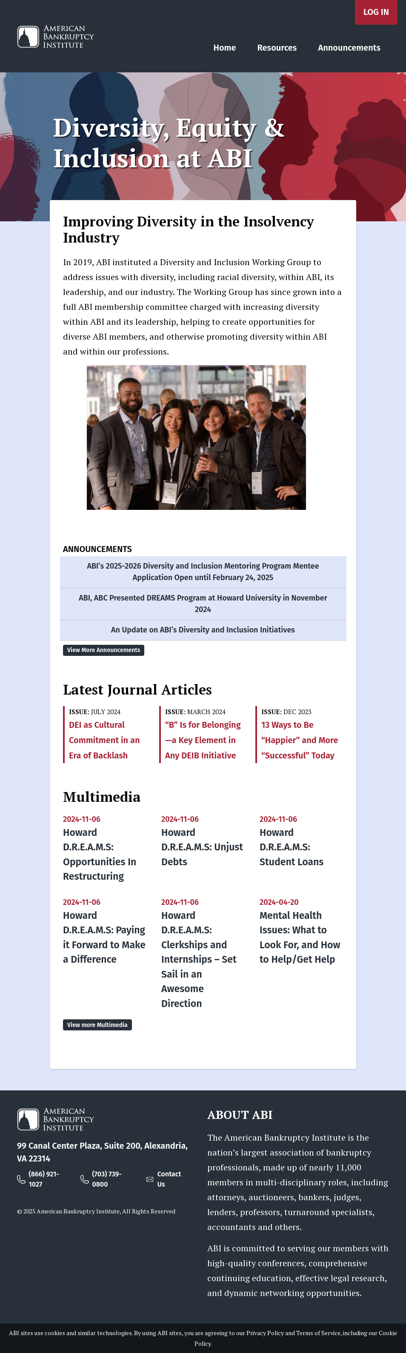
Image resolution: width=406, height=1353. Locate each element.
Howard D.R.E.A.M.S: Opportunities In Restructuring (99, 855)
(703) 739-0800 (107, 1179)
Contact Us (169, 1179)
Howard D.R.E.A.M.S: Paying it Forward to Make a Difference (104, 938)
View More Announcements (103, 650)
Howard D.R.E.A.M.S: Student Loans (291, 847)
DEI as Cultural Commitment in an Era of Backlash (104, 740)
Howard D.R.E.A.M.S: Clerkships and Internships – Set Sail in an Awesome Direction (199, 960)
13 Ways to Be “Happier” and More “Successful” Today (299, 740)
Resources (277, 48)
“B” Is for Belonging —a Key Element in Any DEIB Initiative (203, 740)
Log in (376, 12)
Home (225, 48)
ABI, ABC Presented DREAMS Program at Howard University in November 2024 (203, 603)
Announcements (349, 48)
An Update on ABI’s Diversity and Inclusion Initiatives (203, 630)
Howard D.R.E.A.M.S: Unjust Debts (202, 847)
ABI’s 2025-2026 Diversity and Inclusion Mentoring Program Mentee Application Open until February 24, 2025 (203, 571)
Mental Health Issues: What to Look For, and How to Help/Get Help (300, 938)
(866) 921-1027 (44, 1179)
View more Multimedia (97, 1025)
